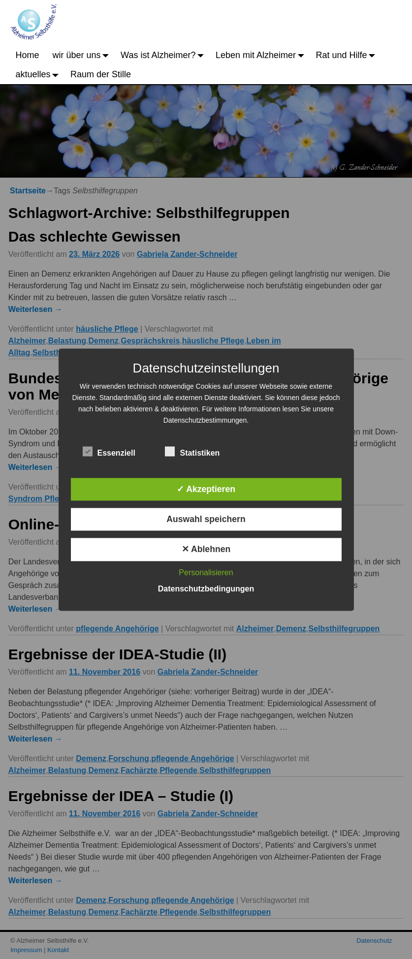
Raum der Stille (100, 74)
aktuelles (40, 74)
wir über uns (83, 55)
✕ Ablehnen (206, 550)
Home (27, 55)
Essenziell (109, 451)
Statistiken (192, 451)
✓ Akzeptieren (206, 489)
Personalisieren (206, 572)
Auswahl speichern (205, 520)
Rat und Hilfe (348, 55)
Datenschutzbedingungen (206, 589)
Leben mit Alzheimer (262, 55)
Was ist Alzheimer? (165, 55)
